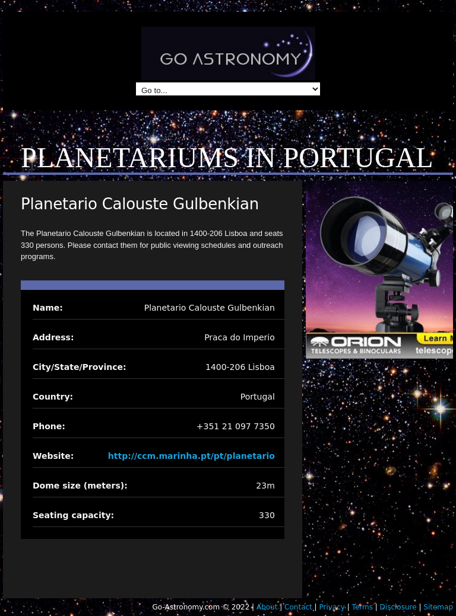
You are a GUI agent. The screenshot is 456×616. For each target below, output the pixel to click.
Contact (298, 607)
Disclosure (398, 607)
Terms (362, 607)
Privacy (331, 607)
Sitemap (438, 607)
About (266, 607)
